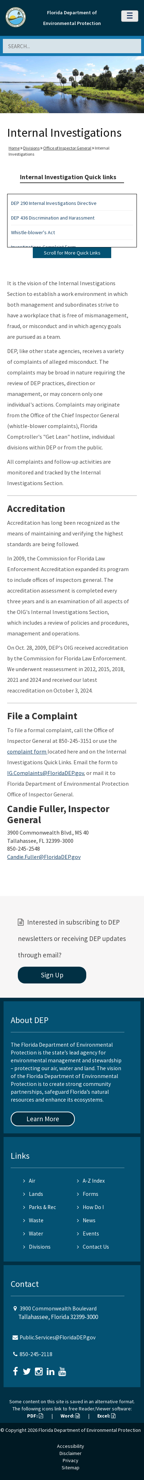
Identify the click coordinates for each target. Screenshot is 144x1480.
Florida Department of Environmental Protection (89, 1430)
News (86, 1220)
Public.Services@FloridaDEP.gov (58, 1337)
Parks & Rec (39, 1207)
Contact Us (93, 1246)
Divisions (31, 148)
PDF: (35, 1416)
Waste (33, 1220)
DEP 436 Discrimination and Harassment (52, 218)
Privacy (70, 1460)
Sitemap (70, 1467)
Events (88, 1233)
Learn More (42, 1118)
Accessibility (70, 1446)
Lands (33, 1193)
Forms (87, 1193)
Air (29, 1180)
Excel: (106, 1416)
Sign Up (52, 975)
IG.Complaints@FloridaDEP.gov (45, 772)
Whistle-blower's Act (33, 232)
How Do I (90, 1207)
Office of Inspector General (67, 148)
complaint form (27, 751)
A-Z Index (91, 1180)
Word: (70, 1416)
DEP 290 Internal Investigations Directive (54, 203)
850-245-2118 (36, 1354)
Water (33, 1233)
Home (14, 148)
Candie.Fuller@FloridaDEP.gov (44, 856)
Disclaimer (71, 1453)
